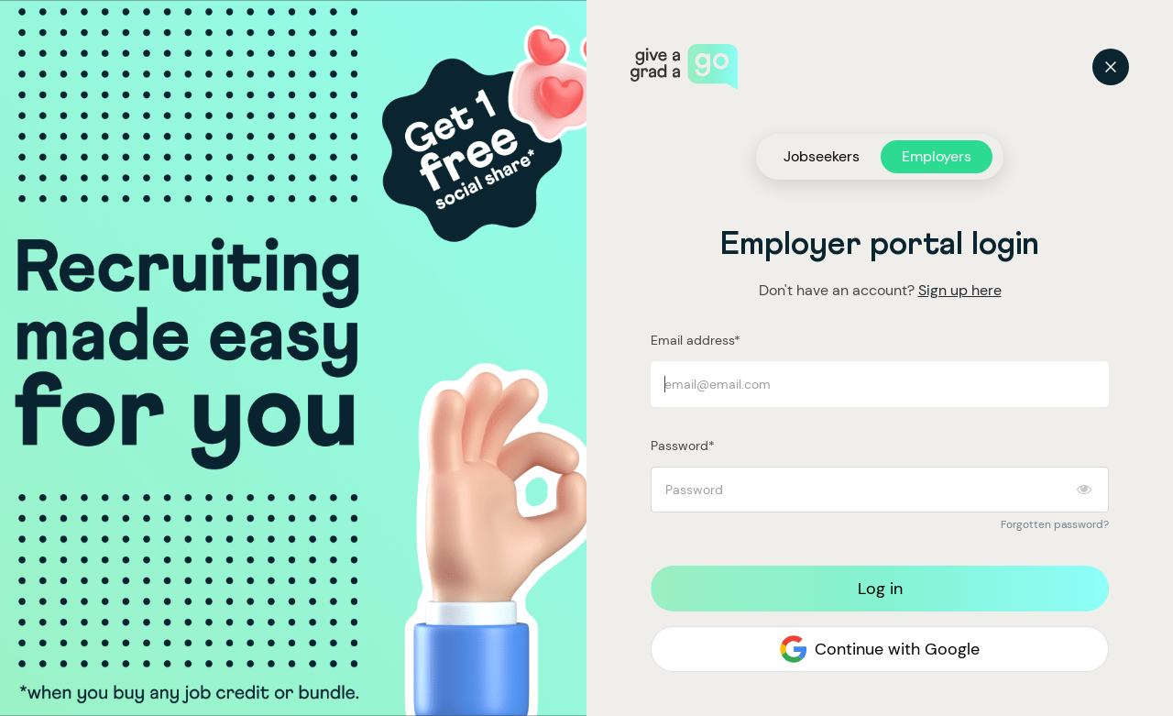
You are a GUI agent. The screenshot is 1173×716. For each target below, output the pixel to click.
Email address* (695, 340)
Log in (880, 589)
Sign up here (960, 290)
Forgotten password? (1055, 524)
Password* (683, 445)
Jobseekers (822, 156)
